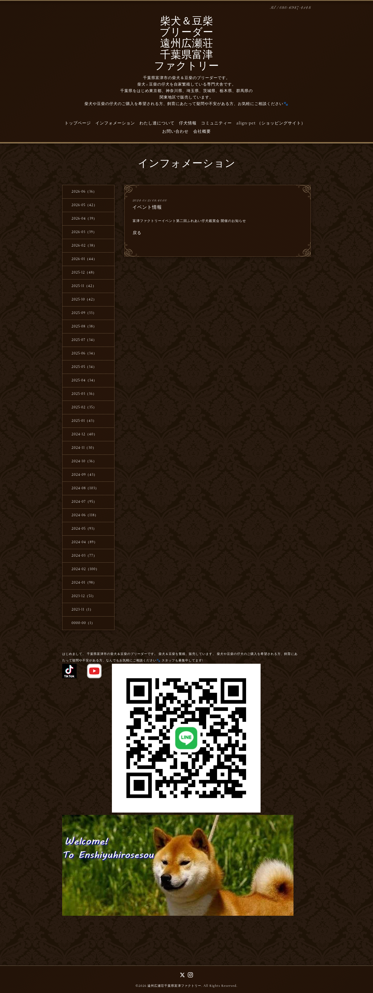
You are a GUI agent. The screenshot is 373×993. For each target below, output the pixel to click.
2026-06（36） (84, 192)
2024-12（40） (84, 434)
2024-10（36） (84, 461)
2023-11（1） (82, 609)
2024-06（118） (84, 515)
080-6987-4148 (295, 7)
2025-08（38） (84, 326)
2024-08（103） (85, 488)
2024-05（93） (84, 529)
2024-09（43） (84, 475)
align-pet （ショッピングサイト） (270, 123)
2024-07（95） (84, 502)
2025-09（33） (83, 313)
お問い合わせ (175, 131)
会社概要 (202, 131)
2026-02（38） (84, 245)
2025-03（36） (83, 394)
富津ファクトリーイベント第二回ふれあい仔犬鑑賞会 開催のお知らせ (189, 221)
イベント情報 (147, 207)
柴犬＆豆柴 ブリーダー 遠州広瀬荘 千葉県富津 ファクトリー (186, 44)
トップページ (77, 123)
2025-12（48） (83, 272)
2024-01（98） (84, 583)
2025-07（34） (84, 340)
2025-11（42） (83, 286)
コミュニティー (216, 123)
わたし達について (157, 123)
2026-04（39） (84, 218)
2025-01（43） (83, 421)
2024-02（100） (85, 569)
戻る (137, 232)
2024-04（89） (84, 542)
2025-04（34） (84, 380)
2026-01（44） (84, 259)
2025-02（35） (84, 407)
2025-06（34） (84, 353)
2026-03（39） (84, 232)
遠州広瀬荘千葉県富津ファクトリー (174, 986)
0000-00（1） (83, 623)
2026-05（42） (84, 205)
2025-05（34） (84, 367)
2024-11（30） (83, 448)
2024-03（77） (84, 556)
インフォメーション (115, 123)
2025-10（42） (84, 299)
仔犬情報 (188, 123)
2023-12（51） (83, 596)
